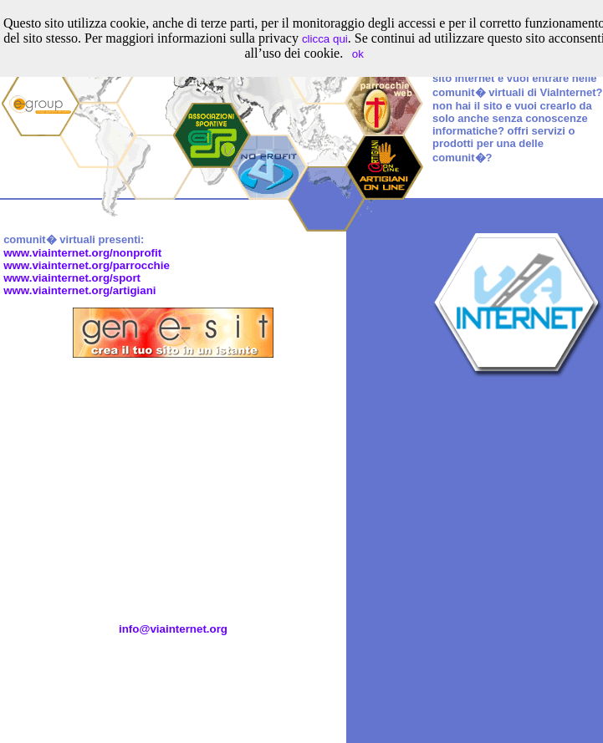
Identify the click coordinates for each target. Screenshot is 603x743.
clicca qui (325, 39)
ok (358, 54)
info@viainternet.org (173, 629)
